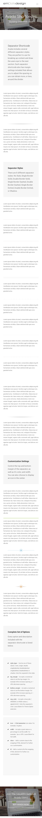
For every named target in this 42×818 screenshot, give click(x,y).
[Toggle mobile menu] (37, 4)
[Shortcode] (21, 18)
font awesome (20, 723)
